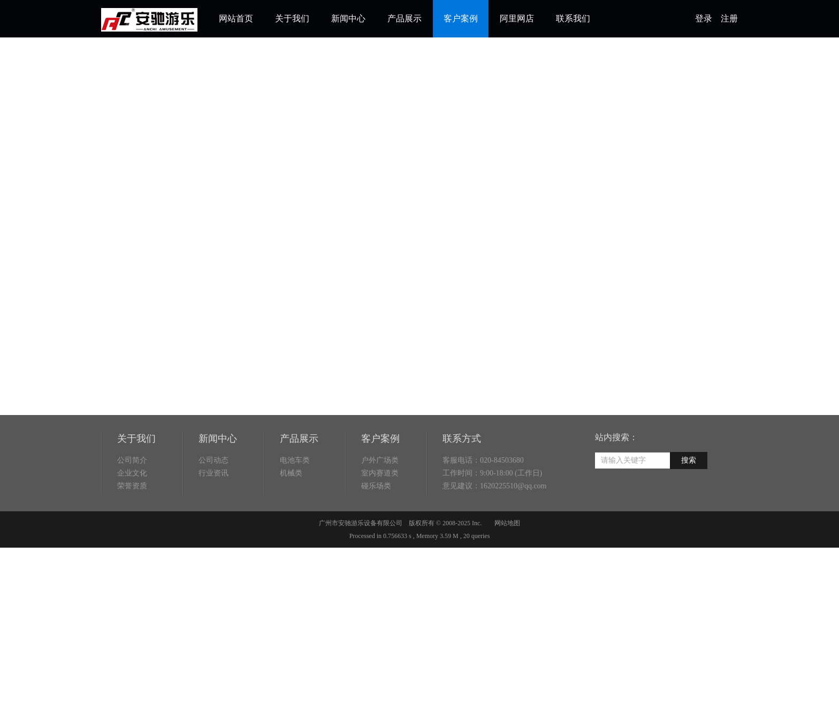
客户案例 (461, 18)
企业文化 (132, 501)
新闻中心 (348, 18)
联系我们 (573, 18)
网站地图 (507, 551)
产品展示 (404, 18)
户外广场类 (380, 488)
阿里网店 (517, 18)
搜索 (688, 488)
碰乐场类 (376, 514)
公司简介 (132, 488)
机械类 (291, 501)
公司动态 (213, 488)
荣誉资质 (132, 514)
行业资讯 (213, 501)
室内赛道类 (380, 501)
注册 (729, 18)
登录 (703, 18)
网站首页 (236, 18)
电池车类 (295, 488)
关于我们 (292, 18)
